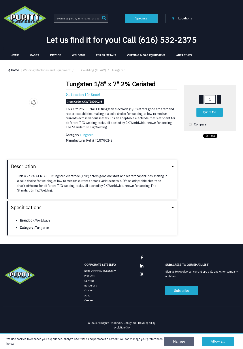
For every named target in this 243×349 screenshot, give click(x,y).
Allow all (218, 341)
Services (89, 280)
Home (13, 70)
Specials (141, 18)
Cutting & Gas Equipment (146, 55)
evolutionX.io (121, 327)
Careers (88, 300)
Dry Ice (55, 55)
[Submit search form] (104, 17)
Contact (88, 290)
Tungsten (118, 70)
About (87, 295)
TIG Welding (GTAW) (91, 70)
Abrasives (184, 55)
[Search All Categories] (81, 18)
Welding (78, 55)
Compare (197, 124)
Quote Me (209, 112)
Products (89, 275)
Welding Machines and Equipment (47, 70)
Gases (34, 55)
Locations (182, 18)
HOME (15, 55)
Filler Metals (106, 55)
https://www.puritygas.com (100, 270)
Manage (179, 341)
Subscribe (181, 290)
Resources (90, 285)
